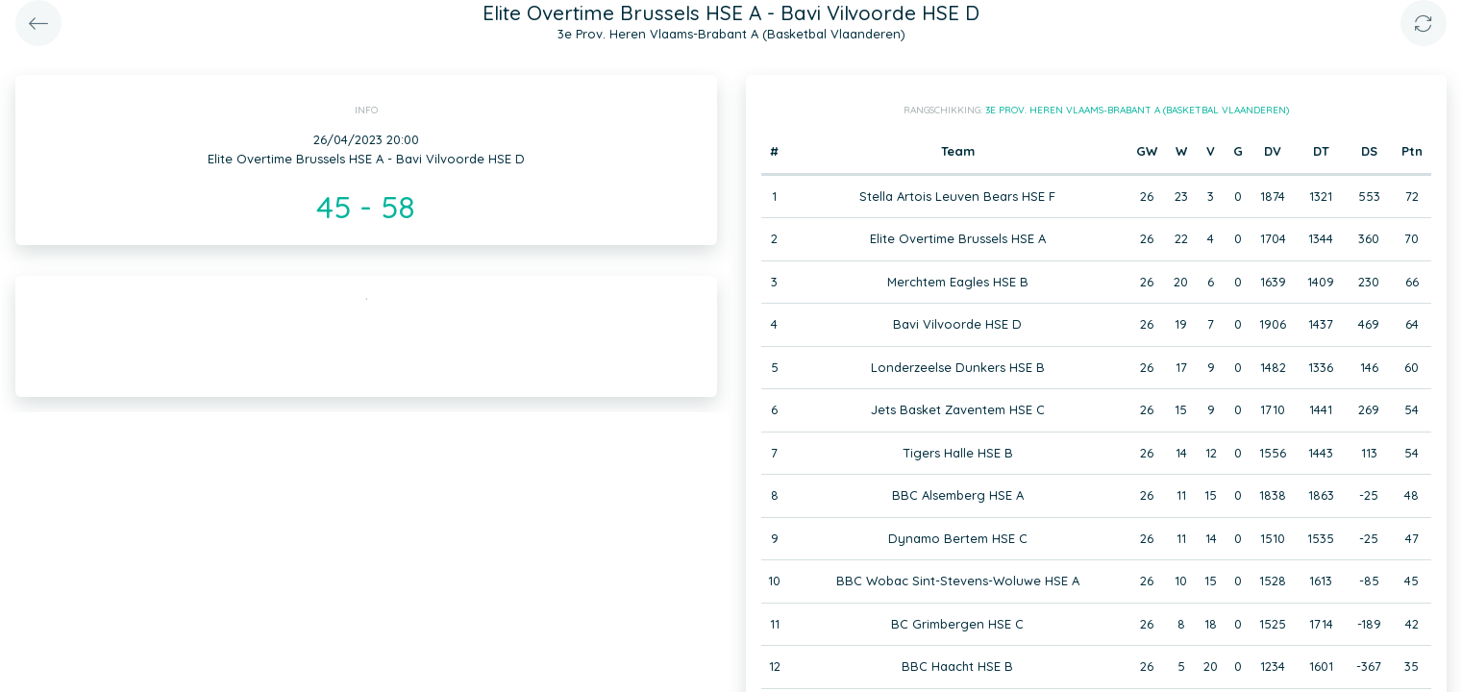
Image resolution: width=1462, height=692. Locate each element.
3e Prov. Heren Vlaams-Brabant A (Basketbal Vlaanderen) (1137, 110)
